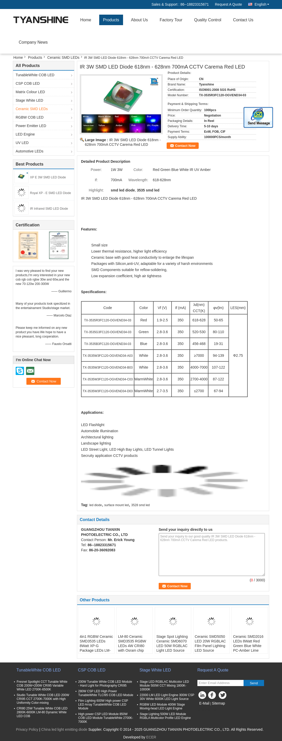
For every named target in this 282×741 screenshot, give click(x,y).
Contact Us (243, 20)
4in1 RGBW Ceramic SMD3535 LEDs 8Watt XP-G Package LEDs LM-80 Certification (96, 645)
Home (85, 20)
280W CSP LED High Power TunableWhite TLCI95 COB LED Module (105, 693)
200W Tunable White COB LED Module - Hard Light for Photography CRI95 (105, 683)
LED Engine (25, 134)
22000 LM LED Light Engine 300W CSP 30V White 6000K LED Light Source (167, 697)
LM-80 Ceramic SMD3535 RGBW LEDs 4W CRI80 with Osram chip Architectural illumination (132, 648)
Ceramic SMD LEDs (63, 57)
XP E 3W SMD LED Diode (48, 177)
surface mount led (116, 505)
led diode (95, 505)
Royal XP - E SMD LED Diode (50, 193)
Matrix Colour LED (30, 92)
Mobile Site (208, 710)
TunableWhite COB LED (35, 75)
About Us (139, 20)
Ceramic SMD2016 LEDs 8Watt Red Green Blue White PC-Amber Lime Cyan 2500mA (248, 645)
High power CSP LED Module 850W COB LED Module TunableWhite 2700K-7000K (105, 718)
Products (111, 20)
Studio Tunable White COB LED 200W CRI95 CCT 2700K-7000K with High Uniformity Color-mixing (43, 699)
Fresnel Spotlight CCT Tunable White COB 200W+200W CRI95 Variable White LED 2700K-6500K (42, 685)
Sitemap (218, 703)
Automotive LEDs (29, 151)
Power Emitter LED (31, 126)
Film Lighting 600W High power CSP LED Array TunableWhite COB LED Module (103, 704)
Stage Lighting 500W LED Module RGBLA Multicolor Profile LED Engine (165, 716)
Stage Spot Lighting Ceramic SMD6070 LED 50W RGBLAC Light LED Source (172, 643)
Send (254, 683)
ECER (151, 737)
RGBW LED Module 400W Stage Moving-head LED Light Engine (162, 706)
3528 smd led (140, 505)
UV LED (22, 143)
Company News (33, 42)
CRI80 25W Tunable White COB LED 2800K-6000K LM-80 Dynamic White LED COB (42, 712)
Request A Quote (228, 4)
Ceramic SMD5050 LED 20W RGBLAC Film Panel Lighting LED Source (210, 643)
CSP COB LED (28, 83)
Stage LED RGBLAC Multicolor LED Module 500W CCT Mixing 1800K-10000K (164, 685)
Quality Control (207, 20)
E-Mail (204, 703)
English (262, 4)
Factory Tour (171, 20)
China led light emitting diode (64, 729)
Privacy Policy (27, 729)
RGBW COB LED (30, 117)
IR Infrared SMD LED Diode (49, 208)
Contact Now (185, 146)
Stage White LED (29, 100)
